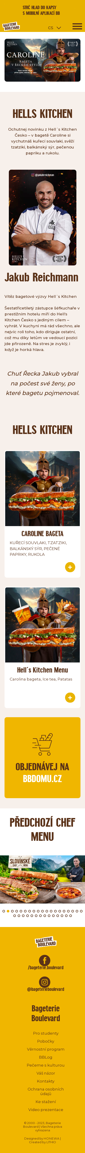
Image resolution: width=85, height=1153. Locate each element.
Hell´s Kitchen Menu (42, 670)
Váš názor (45, 1073)
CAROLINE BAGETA (42, 533)
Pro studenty (45, 1033)
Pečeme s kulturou (46, 1065)
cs (50, 27)
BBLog (45, 1057)
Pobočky (45, 1041)
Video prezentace (45, 1109)
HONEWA (51, 1138)
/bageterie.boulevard (45, 967)
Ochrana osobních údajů (46, 1091)
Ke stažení (46, 1101)
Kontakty (45, 1081)
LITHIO (51, 1142)
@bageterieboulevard (45, 989)
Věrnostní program (46, 1049)
